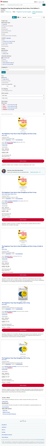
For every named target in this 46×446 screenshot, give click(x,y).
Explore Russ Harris (35, 172)
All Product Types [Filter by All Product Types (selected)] (6, 22)
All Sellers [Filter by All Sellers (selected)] (5, 103)
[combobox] (25, 5)
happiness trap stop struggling (24, 11)
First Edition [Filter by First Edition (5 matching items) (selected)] (5, 57)
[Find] (44, 5)
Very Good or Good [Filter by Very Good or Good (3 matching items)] (7, 43)
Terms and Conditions (40, 439)
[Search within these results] (23, 114)
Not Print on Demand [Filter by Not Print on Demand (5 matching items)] (7, 64)
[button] (44, 114)
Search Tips (5, 410)
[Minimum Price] (4, 86)
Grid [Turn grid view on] (19, 17)
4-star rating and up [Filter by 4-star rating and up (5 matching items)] (10, 108)
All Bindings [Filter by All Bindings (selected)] (5, 50)
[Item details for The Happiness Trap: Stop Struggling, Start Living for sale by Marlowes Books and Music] (23, 293)
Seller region (4, 95)
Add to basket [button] (23, 161)
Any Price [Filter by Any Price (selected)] (4, 77)
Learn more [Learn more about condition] (8, 38)
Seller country (5, 98)
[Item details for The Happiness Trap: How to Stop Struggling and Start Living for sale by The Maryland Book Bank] (23, 124)
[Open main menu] (3, 5)
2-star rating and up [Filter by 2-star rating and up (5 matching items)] (10, 104)
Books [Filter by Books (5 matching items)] (4, 24)
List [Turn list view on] (14, 17)
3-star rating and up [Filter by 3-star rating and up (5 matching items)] (10, 106)
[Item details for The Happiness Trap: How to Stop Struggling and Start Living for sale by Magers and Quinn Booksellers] (23, 183)
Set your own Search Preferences (9, 413)
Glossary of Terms (6, 412)
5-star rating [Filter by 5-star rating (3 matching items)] (8, 109)
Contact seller (4, 144)
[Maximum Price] (10, 86)
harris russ (8, 11)
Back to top (23, 421)
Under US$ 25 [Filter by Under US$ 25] (5, 79)
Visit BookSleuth (5, 406)
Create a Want (5, 401)
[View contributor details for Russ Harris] (4, 135)
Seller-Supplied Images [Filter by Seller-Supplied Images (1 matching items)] (8, 62)
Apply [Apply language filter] (3, 72)
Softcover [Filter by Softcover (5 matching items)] (5, 53)
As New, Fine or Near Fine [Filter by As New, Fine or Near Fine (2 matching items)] (8, 41)
